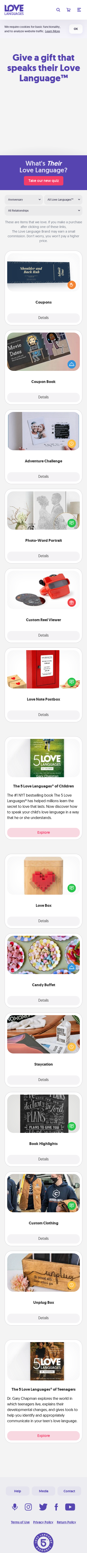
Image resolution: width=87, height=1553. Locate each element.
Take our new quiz (44, 180)
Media (43, 1491)
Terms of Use (20, 1522)
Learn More (52, 31)
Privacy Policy (43, 1522)
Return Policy (66, 1522)
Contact (69, 1491)
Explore (43, 832)
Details (43, 318)
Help (17, 1491)
